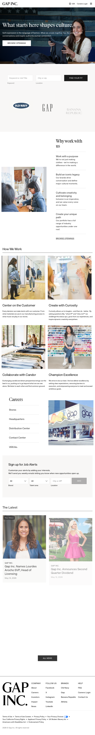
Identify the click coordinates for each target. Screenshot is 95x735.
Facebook (50, 683)
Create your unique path (71, 222)
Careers (34, 688)
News (33, 702)
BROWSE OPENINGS (68, 238)
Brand (10, 485)
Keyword (10, 86)
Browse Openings (17, 43)
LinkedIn (49, 702)
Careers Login (82, 4)
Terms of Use (7, 717)
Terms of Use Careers (23, 717)
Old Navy (65, 683)
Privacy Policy (39, 717)
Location (39, 86)
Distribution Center (16, 428)
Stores (9, 409)
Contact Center (14, 437)
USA (72, 4)
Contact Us (83, 692)
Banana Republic (68, 692)
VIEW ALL (10, 447)
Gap (63, 688)
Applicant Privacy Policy (37, 719)
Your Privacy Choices (55, 717)
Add (79, 481)
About (33, 683)
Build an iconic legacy (71, 179)
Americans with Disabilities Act (14, 722)
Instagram (50, 692)
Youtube (49, 697)
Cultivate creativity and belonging (71, 199)
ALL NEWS (47, 661)
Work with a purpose (71, 161)
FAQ (80, 683)
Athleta (64, 697)
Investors (35, 692)
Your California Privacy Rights (13, 719)
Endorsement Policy (36, 722)
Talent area (34, 485)
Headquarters (13, 419)
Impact (34, 697)
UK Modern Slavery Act (57, 719)
